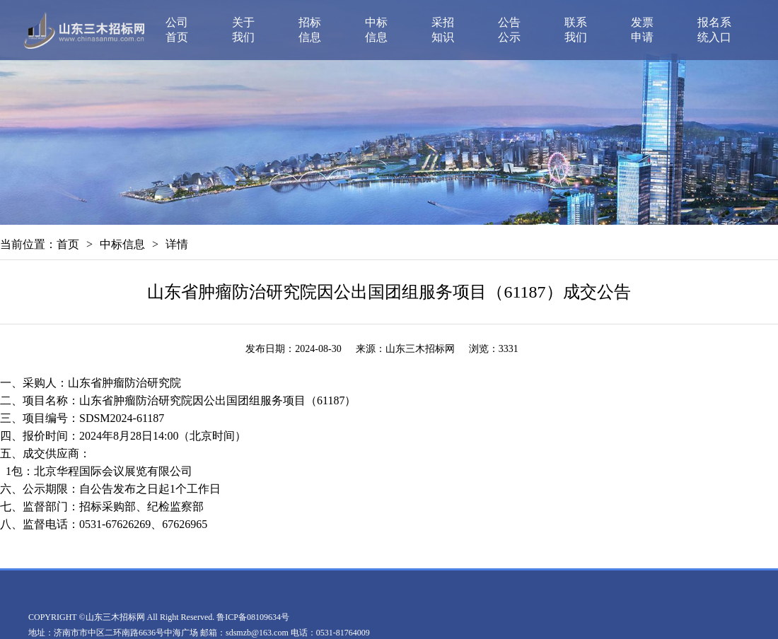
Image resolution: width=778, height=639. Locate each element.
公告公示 (509, 29)
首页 (68, 244)
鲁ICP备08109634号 (252, 617)
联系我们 (575, 29)
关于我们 (243, 29)
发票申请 (642, 29)
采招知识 (442, 29)
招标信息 (309, 29)
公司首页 (177, 29)
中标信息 (376, 29)
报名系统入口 (714, 29)
